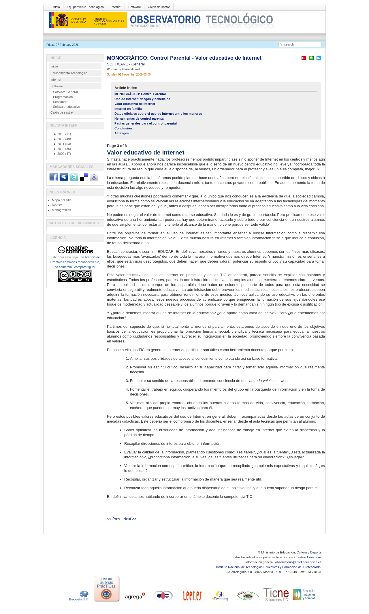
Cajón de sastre (159, 7)
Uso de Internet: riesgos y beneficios (142, 99)
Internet (116, 7)
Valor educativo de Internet (134, 104)
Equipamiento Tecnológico (85, 7)
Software (134, 7)
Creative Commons (307, 557)
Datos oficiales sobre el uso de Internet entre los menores (158, 113)
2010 (58, 148)
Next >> (130, 519)
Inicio (56, 7)
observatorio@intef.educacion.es (298, 562)
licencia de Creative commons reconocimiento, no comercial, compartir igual (75, 262)
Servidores (60, 101)
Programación (63, 97)
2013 (58, 134)
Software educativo (66, 106)
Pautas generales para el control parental (145, 123)
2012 (58, 139)
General (138, 64)
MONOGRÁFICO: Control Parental (140, 94)
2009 (58, 153)
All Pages (121, 133)
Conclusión (123, 128)
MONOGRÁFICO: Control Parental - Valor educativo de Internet (184, 58)
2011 (58, 144)
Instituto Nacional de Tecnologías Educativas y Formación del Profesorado (268, 567)
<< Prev (113, 519)
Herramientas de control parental (139, 118)
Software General (65, 92)
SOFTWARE (118, 64)
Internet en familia (128, 108)
